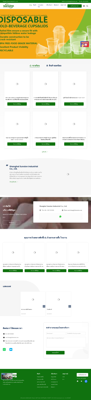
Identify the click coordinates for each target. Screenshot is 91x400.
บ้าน (30, 5)
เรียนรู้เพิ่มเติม (14, 181)
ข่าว (63, 379)
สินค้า (34, 5)
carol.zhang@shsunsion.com (11, 337)
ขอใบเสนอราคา (75, 6)
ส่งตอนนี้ (55, 352)
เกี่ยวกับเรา (49, 5)
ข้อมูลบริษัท (53, 376)
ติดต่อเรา (56, 5)
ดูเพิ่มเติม (45, 151)
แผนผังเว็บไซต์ (54, 384)
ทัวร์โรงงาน (53, 379)
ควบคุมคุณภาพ (54, 381)
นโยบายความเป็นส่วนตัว (25, 398)
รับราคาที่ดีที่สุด (17, 104)
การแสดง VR (40, 6)
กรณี (63, 376)
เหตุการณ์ (63, 5)
